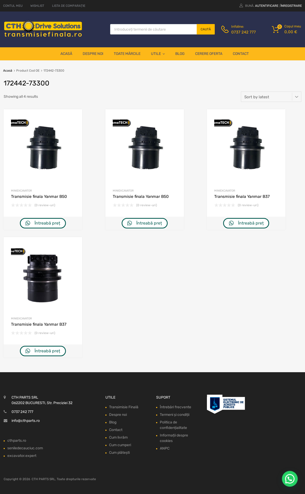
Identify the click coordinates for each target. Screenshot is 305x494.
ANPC (165, 448)
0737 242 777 (243, 32)
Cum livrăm (118, 437)
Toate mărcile (127, 53)
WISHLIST (37, 6)
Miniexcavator (21, 190)
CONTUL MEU (12, 6)
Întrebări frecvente (175, 407)
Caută (206, 29)
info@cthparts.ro (26, 420)
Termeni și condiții (174, 414)
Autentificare (266, 6)
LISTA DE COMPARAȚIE (68, 6)
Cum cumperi (120, 445)
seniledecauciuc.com (25, 448)
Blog (180, 53)
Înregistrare (291, 6)
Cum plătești (119, 452)
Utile (158, 53)
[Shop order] (271, 96)
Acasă (66, 53)
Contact (241, 53)
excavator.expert (21, 455)
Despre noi (93, 53)
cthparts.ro (16, 440)
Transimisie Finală (123, 407)
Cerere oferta (208, 53)
